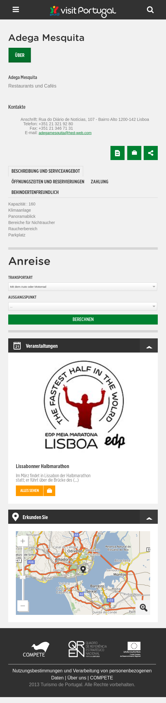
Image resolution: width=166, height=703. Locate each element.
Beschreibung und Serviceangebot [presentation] (45, 171)
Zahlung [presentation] (99, 182)
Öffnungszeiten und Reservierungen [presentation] (47, 182)
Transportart (20, 278)
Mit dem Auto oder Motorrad (28, 286)
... (11, 306)
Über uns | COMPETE (90, 677)
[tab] (45, 171)
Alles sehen (29, 491)
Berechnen (83, 319)
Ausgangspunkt (22, 297)
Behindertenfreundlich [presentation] (35, 192)
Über (19, 55)
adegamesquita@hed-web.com (64, 133)
